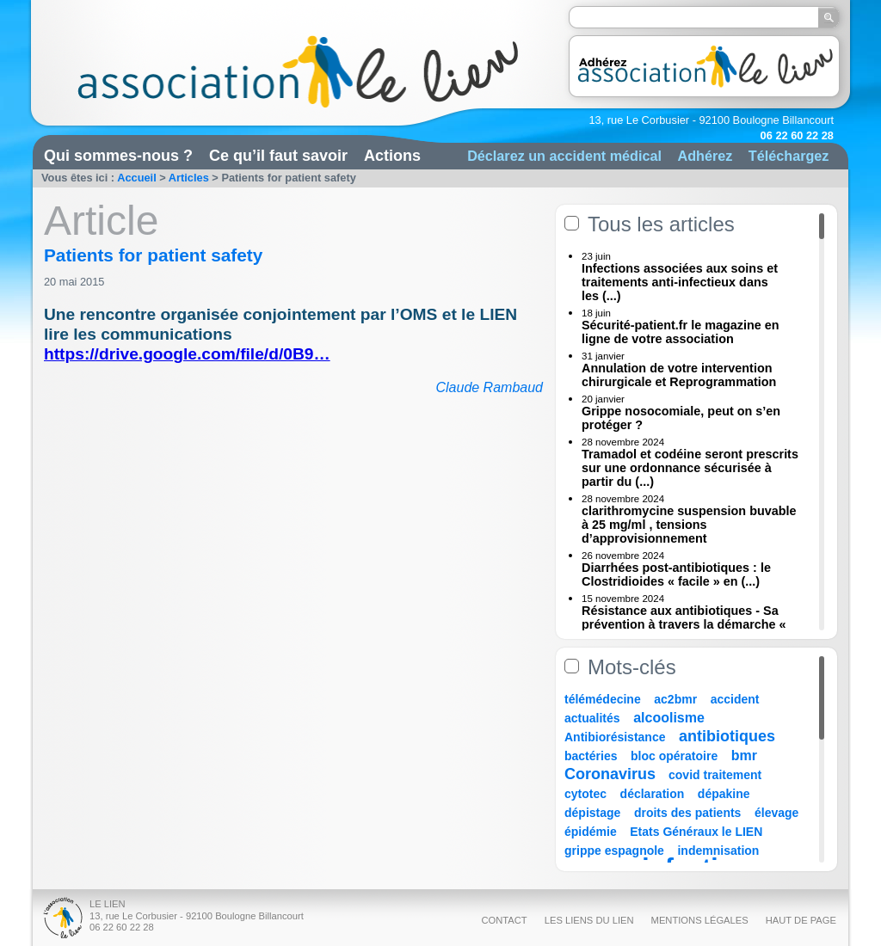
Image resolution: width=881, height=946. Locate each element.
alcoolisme (669, 717)
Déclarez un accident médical (564, 155)
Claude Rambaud (489, 387)
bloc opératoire (674, 756)
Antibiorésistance (614, 737)
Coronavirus (612, 774)
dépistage (592, 813)
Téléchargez (789, 155)
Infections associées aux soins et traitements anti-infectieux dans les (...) (680, 282)
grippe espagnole (614, 850)
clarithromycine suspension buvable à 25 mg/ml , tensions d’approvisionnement (689, 524)
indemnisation (718, 850)
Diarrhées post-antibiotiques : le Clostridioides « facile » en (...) (676, 574)
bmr (744, 755)
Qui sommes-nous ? (118, 155)
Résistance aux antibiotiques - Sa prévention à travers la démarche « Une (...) (684, 624)
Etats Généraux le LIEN (696, 831)
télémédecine (602, 699)
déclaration (652, 794)
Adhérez (704, 155)
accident (735, 699)
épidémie (590, 831)
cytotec (585, 794)
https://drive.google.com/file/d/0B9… (187, 354)
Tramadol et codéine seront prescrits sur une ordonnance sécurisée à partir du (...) (690, 467)
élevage (776, 813)
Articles (189, 177)
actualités (592, 718)
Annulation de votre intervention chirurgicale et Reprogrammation (679, 375)
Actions (392, 155)
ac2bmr (675, 699)
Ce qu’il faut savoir (278, 155)
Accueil (137, 177)
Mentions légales (700, 920)
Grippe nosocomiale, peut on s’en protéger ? (681, 418)
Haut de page (801, 920)
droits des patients (687, 813)
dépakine (724, 794)
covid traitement (714, 775)
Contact (504, 920)
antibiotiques (727, 736)
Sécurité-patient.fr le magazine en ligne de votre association (680, 332)
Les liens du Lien (589, 920)
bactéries (590, 756)
